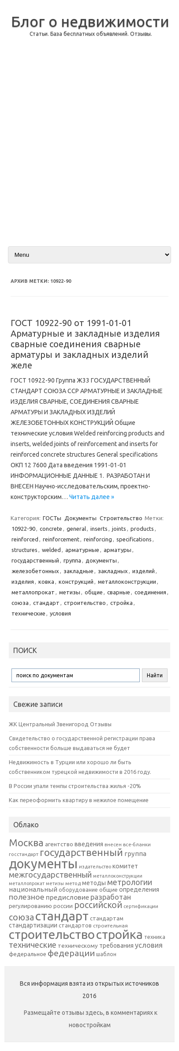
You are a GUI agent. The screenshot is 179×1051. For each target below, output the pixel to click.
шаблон (106, 954)
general (76, 529)
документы (101, 560)
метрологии (129, 882)
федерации (71, 953)
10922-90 (23, 529)
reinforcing (98, 539)
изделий (143, 571)
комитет (125, 866)
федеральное (27, 954)
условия (60, 613)
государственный (35, 560)
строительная (110, 925)
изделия (22, 581)
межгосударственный (50, 874)
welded (51, 550)
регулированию (30, 906)
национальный (33, 889)
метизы (69, 592)
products (142, 529)
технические (28, 613)
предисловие (67, 897)
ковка (46, 581)
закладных (113, 571)
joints (119, 529)
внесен (113, 844)
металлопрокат (33, 592)
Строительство (121, 518)
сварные (118, 592)
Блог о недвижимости (90, 21)
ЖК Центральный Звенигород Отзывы (60, 724)
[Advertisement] (89, 148)
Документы (80, 518)
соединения (150, 592)
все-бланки (137, 844)
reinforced (24, 539)
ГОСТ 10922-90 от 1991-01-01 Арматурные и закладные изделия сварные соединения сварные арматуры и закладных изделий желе (85, 344)
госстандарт (23, 854)
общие (94, 592)
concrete (51, 529)
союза (20, 603)
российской (98, 905)
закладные (78, 571)
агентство (59, 844)
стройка (121, 603)
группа (72, 560)
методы (94, 882)
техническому (78, 945)
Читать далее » (91, 496)
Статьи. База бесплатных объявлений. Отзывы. (91, 34)
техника (154, 937)
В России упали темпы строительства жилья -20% (75, 786)
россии (63, 906)
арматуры (117, 550)
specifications (134, 539)
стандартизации (33, 925)
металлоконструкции (127, 581)
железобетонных (35, 571)
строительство (85, 603)
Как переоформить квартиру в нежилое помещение (79, 800)
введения (89, 844)
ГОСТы (52, 518)
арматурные (82, 550)
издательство (95, 866)
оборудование (78, 889)
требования (116, 945)
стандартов (75, 925)
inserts (99, 529)
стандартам (106, 918)
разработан (110, 897)
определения (139, 889)
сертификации (140, 906)
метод (73, 883)
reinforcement (61, 539)
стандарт (46, 603)
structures (24, 550)
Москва (26, 842)
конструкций (76, 581)
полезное (27, 897)
